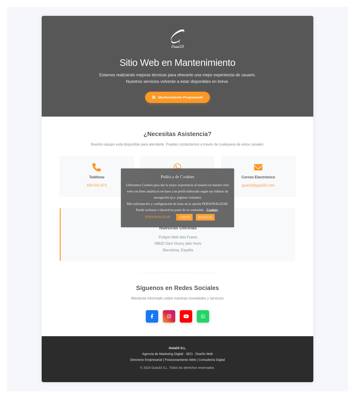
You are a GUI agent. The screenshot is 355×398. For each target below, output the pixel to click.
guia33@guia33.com (258, 185)
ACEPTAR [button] (184, 217)
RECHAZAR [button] (205, 217)
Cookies (212, 210)
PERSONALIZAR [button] (157, 217)
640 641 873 (97, 185)
